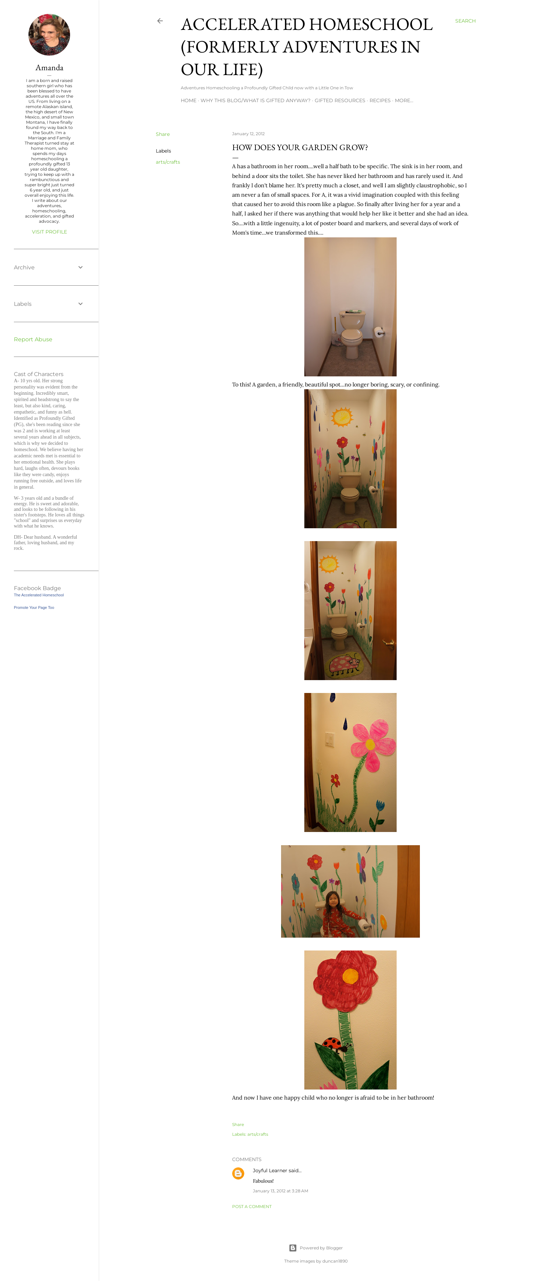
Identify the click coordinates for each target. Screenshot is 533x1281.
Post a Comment (252, 1206)
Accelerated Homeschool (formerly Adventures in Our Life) (307, 46)
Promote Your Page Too (34, 607)
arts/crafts (168, 162)
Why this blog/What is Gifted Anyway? (256, 100)
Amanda (49, 67)
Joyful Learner (270, 1170)
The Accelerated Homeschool (39, 595)
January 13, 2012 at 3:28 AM (280, 1190)
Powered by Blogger (316, 1248)
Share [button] (163, 134)
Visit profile (49, 232)
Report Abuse (33, 339)
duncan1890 (335, 1261)
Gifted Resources (340, 100)
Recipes (380, 100)
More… (404, 100)
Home (188, 100)
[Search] (465, 21)
